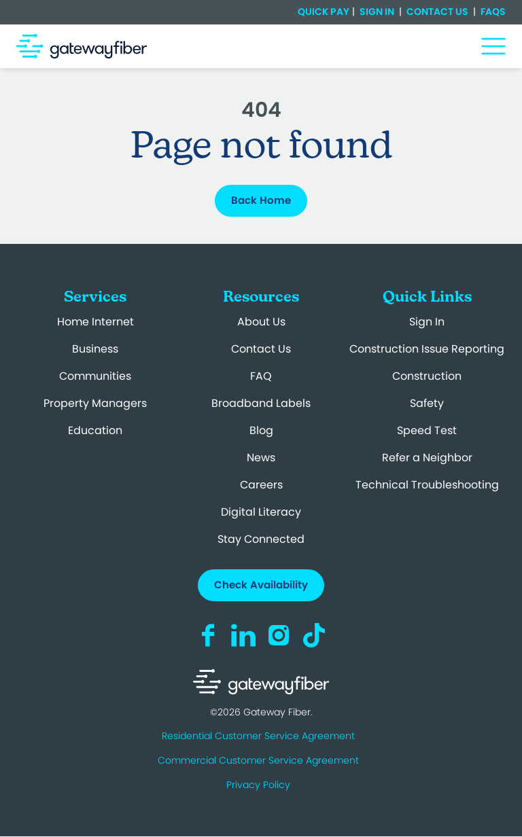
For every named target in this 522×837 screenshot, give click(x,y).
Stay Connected (261, 539)
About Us (261, 322)
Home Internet (95, 322)
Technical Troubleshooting (427, 485)
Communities (95, 376)
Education (95, 430)
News (261, 457)
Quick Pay (323, 11)
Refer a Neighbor (427, 457)
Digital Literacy (261, 512)
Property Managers (95, 403)
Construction (427, 376)
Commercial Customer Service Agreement (258, 760)
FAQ (261, 376)
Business (95, 349)
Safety (427, 403)
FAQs (492, 11)
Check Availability (261, 584)
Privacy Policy (258, 784)
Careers (261, 485)
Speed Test (427, 430)
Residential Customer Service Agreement (258, 736)
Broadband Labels (261, 403)
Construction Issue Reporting (426, 349)
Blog (261, 430)
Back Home (261, 200)
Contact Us (437, 11)
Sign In (377, 11)
